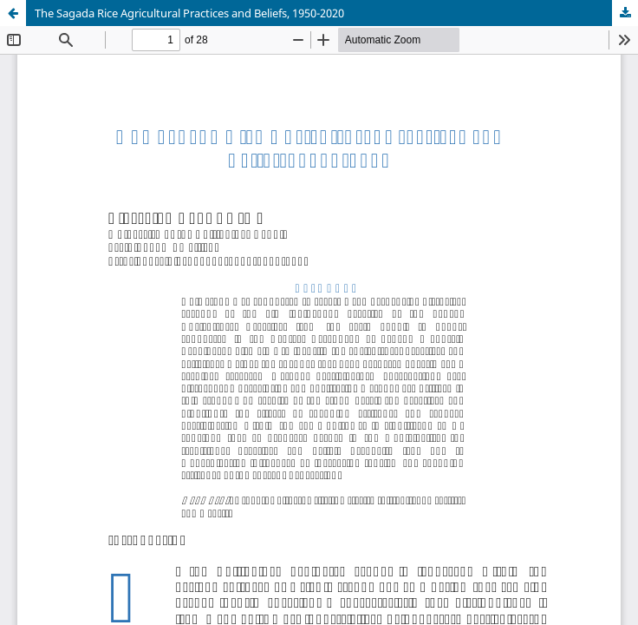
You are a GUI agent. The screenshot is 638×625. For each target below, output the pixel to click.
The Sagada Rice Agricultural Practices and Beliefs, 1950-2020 (189, 13)
